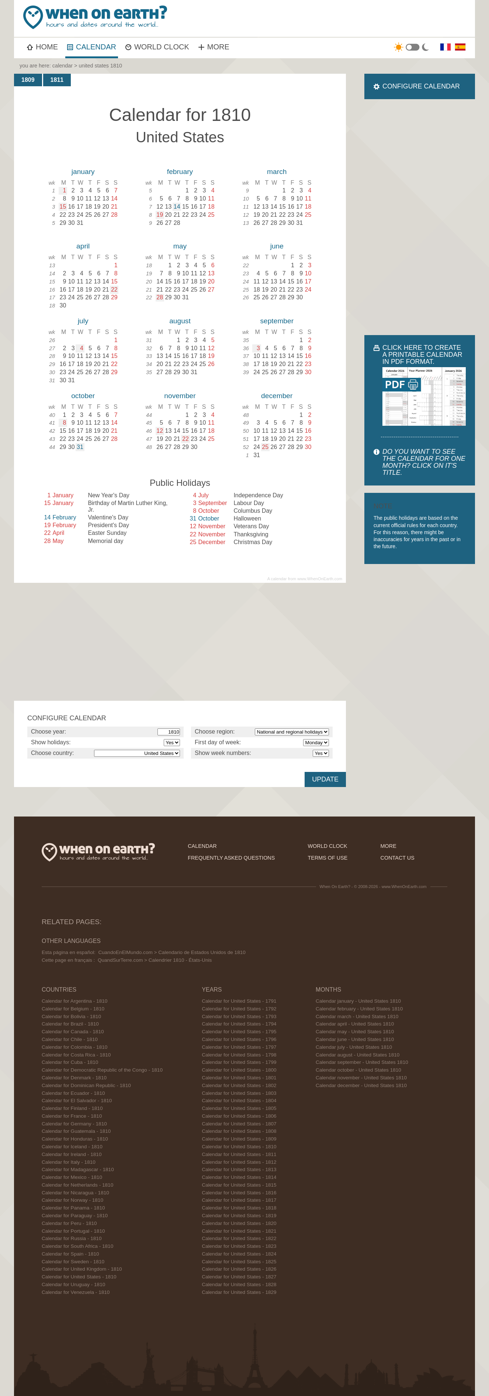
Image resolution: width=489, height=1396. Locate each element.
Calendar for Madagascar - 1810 (78, 1169)
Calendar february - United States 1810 (359, 1009)
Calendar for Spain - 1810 (70, 1254)
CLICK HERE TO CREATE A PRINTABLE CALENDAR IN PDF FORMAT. (422, 354)
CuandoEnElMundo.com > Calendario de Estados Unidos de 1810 (171, 952)
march (277, 171)
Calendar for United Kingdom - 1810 (82, 1269)
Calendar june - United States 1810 (355, 1039)
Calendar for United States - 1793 (239, 1016)
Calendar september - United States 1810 (362, 1062)
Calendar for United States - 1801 (239, 1077)
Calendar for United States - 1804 (239, 1100)
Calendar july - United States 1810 (354, 1047)
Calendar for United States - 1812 (239, 1162)
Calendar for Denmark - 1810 (74, 1077)
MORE (213, 47)
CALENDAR (91, 47)
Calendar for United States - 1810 (79, 1277)
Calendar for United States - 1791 (239, 1001)
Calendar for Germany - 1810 (74, 1124)
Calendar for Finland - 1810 (72, 1108)
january (83, 171)
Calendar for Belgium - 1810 (73, 1009)
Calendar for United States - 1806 (239, 1116)
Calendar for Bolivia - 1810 (71, 1016)
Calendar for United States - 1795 (239, 1031)
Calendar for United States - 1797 (239, 1047)
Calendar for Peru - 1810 (69, 1223)
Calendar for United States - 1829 (239, 1292)
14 (177, 206)
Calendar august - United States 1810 (357, 1055)
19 (159, 215)
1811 (57, 80)
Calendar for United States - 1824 (239, 1254)
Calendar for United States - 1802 (239, 1085)
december (276, 396)
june (277, 246)
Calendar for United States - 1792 (239, 1009)
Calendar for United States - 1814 (239, 1177)
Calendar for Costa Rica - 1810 (76, 1055)
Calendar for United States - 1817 (239, 1200)
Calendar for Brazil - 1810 (70, 1024)
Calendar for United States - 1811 (239, 1154)
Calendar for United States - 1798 (239, 1055)
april (83, 246)
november (179, 396)
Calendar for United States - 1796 (239, 1039)
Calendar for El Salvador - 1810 (77, 1100)
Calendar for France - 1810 (72, 1116)
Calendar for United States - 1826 (239, 1269)
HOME (42, 47)
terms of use (328, 858)
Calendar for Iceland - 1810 (72, 1146)
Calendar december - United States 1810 (361, 1085)
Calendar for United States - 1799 (239, 1062)
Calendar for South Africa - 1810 (77, 1246)
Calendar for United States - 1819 (239, 1215)
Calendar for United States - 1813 (239, 1169)
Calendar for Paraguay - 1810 (75, 1215)
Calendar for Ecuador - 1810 (73, 1093)
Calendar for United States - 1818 (239, 1208)
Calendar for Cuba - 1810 (70, 1062)
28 (159, 297)
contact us (398, 858)
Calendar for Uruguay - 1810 (73, 1284)
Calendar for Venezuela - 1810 (76, 1292)
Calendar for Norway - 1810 (72, 1200)
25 (265, 447)
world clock (327, 846)
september (277, 321)
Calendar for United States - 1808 (239, 1131)
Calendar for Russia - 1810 (71, 1238)
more (388, 846)
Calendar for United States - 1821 (239, 1231)
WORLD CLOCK (157, 47)
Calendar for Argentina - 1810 (74, 1001)
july (83, 321)
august (180, 321)
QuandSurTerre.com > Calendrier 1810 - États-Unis (155, 960)
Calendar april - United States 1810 (355, 1024)
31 (80, 447)
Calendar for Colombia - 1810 (74, 1047)
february (180, 171)
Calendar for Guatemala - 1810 (76, 1131)
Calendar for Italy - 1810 (69, 1162)
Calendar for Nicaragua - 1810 (75, 1192)
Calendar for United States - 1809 (239, 1139)
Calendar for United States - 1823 (239, 1246)
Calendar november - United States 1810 (361, 1077)
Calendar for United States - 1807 (239, 1124)
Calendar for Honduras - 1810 (75, 1139)
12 (159, 431)
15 (63, 206)
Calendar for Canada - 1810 (73, 1031)
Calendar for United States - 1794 (239, 1024)
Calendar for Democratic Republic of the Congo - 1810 (102, 1070)
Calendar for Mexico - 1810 (72, 1177)
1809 (28, 80)
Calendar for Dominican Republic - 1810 (86, 1085)
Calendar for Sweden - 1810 (73, 1261)
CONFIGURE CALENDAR (421, 86)
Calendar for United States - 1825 (239, 1261)
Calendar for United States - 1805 (239, 1108)
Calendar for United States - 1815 (239, 1185)
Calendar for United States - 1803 (239, 1093)
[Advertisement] (339, 18)
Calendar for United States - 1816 (239, 1192)
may (180, 246)
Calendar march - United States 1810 (357, 1016)
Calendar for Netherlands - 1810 (77, 1185)
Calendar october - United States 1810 (358, 1070)
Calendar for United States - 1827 (239, 1277)
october (83, 396)
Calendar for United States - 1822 (239, 1238)
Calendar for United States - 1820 (239, 1223)
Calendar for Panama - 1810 (73, 1208)
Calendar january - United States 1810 (358, 1001)
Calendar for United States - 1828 (239, 1284)
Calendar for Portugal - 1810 (73, 1231)
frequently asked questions (231, 858)
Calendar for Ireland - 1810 (71, 1154)
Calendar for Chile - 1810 (70, 1039)
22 (114, 289)
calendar (62, 66)
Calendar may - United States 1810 (355, 1031)
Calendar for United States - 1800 (239, 1070)
